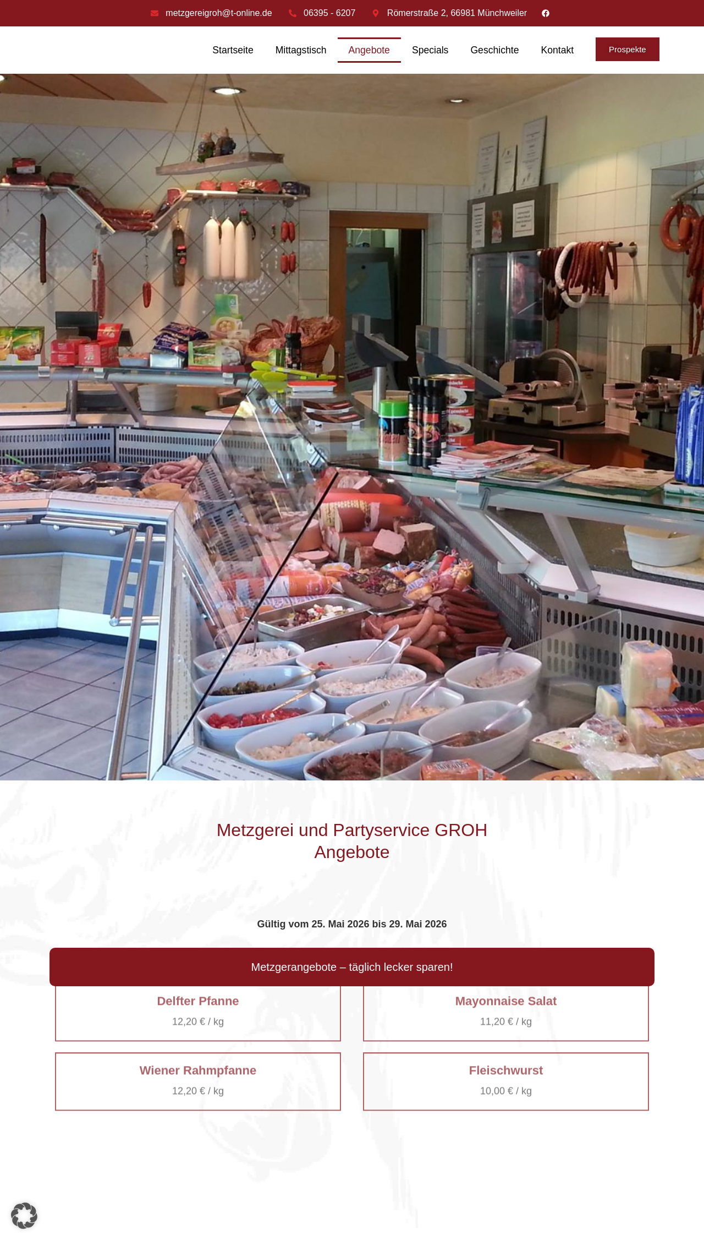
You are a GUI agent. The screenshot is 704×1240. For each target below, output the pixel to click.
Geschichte (494, 50)
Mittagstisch (301, 50)
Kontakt (557, 50)
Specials (430, 50)
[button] (24, 1216)
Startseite (232, 50)
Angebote (369, 50)
